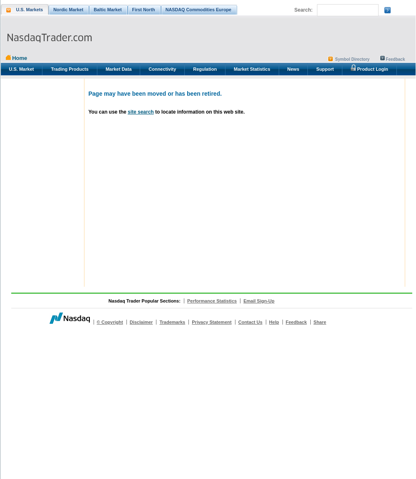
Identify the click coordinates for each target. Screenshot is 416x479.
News (293, 69)
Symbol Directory (352, 59)
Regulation (205, 69)
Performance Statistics (212, 300)
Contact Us (250, 322)
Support (325, 69)
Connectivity (162, 69)
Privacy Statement (211, 322)
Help (274, 322)
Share (320, 322)
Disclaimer (141, 322)
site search (141, 112)
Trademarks (172, 322)
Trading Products (69, 69)
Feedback (395, 59)
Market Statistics (252, 69)
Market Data (118, 69)
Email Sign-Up (259, 300)
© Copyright (110, 322)
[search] (347, 10)
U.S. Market (21, 69)
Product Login (369, 68)
